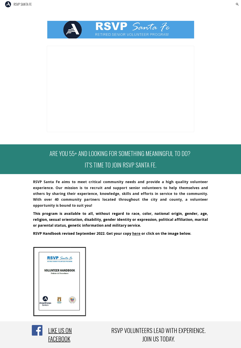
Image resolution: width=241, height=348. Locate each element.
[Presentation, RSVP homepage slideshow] (120, 89)
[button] (237, 4)
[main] (120, 159)
